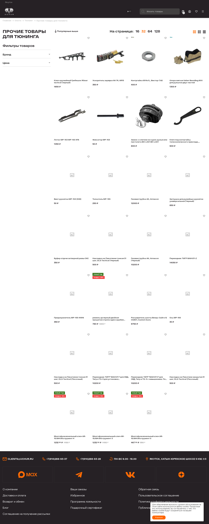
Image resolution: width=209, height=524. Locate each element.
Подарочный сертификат (86, 508)
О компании (10, 489)
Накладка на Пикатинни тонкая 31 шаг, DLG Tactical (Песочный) (70, 378)
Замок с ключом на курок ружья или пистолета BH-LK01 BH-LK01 (146, 141)
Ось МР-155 (176, 318)
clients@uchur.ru (20, 459)
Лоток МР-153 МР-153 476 (69, 140)
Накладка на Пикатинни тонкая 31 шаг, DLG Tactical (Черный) (109, 259)
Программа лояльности (86, 501)
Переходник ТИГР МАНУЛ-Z (186, 258)
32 (150, 31)
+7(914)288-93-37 (56, 459)
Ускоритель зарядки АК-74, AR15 (109, 82)
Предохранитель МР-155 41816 (69, 319)
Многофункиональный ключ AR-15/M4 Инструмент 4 (71, 437)
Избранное (78, 495)
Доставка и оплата (14, 495)
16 (144, 31)
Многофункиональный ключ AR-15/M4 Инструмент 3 (109, 437)
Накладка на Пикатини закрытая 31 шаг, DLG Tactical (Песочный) (187, 378)
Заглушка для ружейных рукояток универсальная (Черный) (185, 200)
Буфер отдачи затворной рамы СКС (69, 259)
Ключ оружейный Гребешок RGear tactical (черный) (71, 82)
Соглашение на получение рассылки (26, 514)
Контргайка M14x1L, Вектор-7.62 (143, 82)
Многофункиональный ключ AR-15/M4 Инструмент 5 (148, 437)
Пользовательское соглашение (158, 495)
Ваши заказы (79, 489)
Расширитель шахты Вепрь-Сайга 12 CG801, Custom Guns (148, 319)
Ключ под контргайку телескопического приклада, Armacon (187, 141)
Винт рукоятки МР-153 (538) (70, 199)
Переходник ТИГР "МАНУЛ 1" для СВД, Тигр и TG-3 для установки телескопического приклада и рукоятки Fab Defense (110, 378)
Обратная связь (148, 489)
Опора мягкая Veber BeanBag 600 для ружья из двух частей (187, 82)
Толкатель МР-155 (103, 199)
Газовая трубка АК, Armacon (148, 199)
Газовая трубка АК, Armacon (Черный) (148, 259)
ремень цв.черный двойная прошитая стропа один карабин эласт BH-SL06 (109, 319)
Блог (6, 508)
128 (163, 31)
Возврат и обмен (13, 501)
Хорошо (159, 517)
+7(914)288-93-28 (90, 459)
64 (156, 31)
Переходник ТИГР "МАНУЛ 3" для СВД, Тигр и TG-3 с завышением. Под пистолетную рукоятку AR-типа (148, 378)
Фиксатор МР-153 (103, 140)
